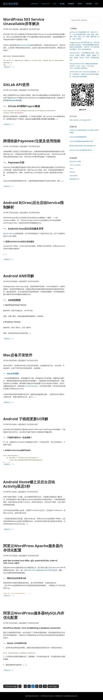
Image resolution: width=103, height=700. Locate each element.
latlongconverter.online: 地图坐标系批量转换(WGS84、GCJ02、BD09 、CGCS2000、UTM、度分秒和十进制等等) (84, 65)
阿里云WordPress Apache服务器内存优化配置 (33, 548)
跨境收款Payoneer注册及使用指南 (31, 140)
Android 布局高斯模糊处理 (78, 136)
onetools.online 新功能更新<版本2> (81, 149)
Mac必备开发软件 (17, 355)
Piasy (71, 168)
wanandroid (73, 175)
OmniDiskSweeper (31, 386)
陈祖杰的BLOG (74, 178)
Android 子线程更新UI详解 (25, 418)
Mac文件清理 (13, 373)
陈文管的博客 (10, 3)
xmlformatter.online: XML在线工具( (84, 73)
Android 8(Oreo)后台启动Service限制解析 (33, 204)
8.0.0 (57, 233)
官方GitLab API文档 (13, 100)
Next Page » (53, 686)
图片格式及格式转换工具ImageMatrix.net (83, 145)
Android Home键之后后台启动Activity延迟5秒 (29, 484)
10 (45, 686)
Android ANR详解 (25, 45)
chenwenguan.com (70, 696)
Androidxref (9, 233)
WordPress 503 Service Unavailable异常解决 (23, 21)
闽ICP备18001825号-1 (32, 696)
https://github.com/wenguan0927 (80, 119)
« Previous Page (10, 686)
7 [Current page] (33, 686)
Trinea (72, 164)
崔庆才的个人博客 (75, 161)
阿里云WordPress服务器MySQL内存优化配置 (40, 570)
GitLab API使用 (16, 84)
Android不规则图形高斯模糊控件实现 (81, 141)
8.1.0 (39, 233)
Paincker (72, 171)
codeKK (77, 164)
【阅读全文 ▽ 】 (9, 67)
